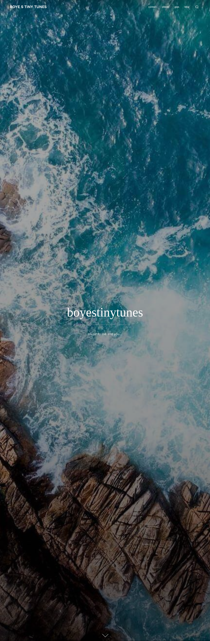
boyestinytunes (105, 312)
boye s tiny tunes (30, 6)
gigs (176, 7)
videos (165, 7)
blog (186, 7)
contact (152, 7)
